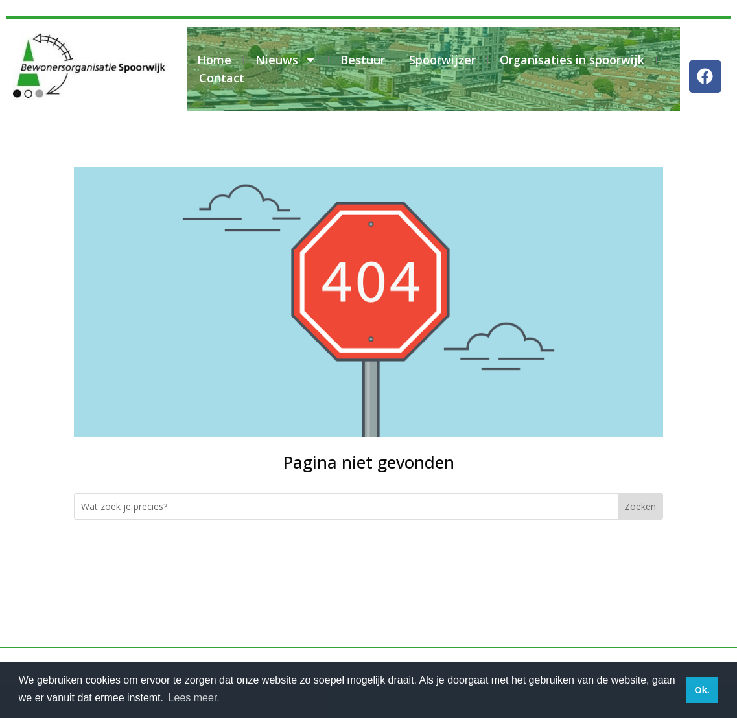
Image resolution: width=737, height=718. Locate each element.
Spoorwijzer (442, 59)
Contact (221, 78)
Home (214, 59)
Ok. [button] (701, 690)
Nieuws (285, 60)
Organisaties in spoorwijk (572, 59)
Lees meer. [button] (194, 697)
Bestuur (362, 59)
